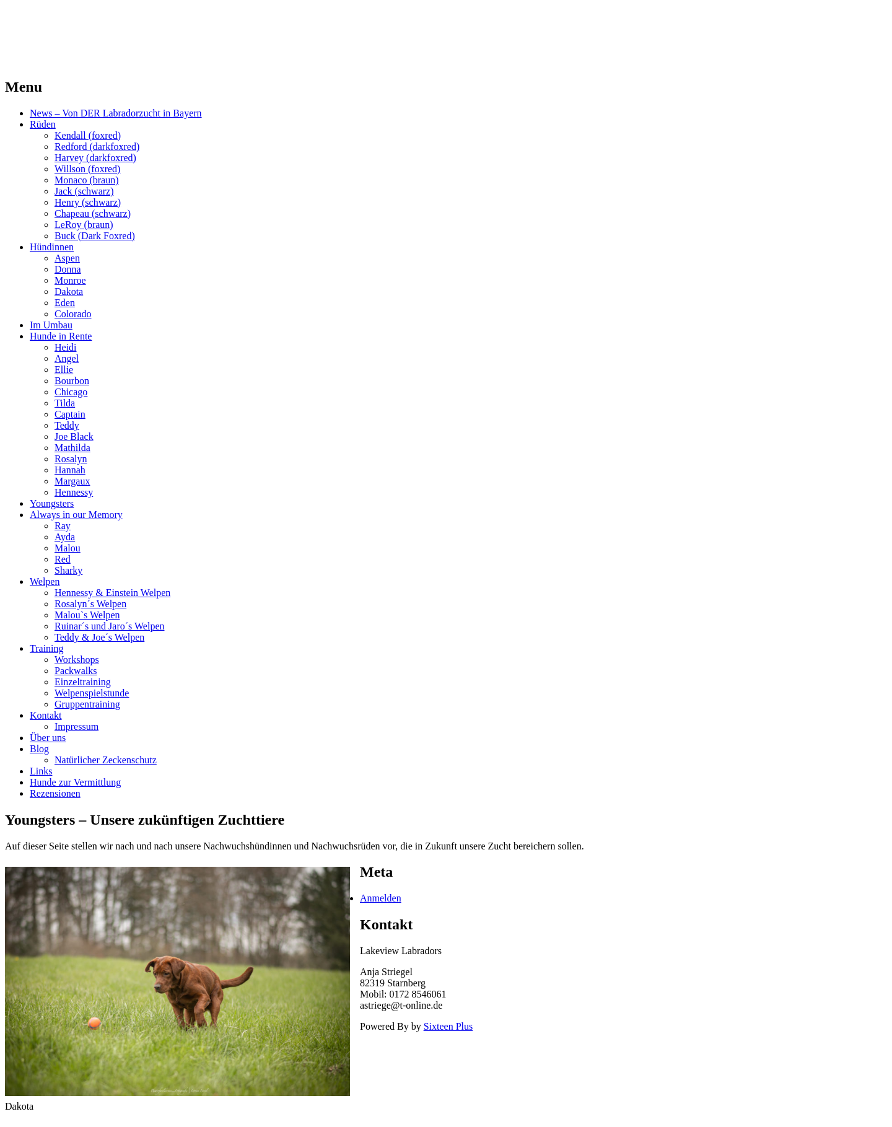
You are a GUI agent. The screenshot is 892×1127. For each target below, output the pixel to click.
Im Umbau (51, 325)
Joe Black (74, 436)
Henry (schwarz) (88, 202)
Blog (39, 748)
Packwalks (76, 670)
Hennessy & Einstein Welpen (112, 592)
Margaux (72, 481)
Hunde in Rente (61, 336)
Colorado (73, 314)
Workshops (77, 659)
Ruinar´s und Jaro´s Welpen (110, 626)
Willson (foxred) (87, 169)
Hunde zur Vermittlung (75, 782)
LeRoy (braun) (84, 224)
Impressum (76, 726)
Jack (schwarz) (84, 191)
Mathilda (72, 447)
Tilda (65, 403)
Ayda (65, 537)
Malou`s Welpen (87, 615)
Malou (68, 548)
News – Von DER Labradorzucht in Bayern (116, 113)
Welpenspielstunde (92, 693)
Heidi (66, 347)
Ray (63, 525)
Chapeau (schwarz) (93, 213)
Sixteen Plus (448, 1026)
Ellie (64, 369)
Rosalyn (71, 459)
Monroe (70, 280)
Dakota (69, 291)
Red (63, 559)
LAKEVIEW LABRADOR (119, 24)
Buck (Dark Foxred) (95, 235)
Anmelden (380, 898)
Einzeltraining (83, 682)
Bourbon (72, 380)
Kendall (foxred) (88, 135)
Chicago (71, 392)
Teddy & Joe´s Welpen (99, 637)
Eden (65, 302)
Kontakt (46, 715)
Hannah (70, 470)
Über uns (48, 737)
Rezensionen (55, 793)
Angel (67, 358)
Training (47, 648)
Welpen (44, 581)
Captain (70, 414)
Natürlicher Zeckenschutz (106, 760)
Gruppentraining (87, 704)
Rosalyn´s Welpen (90, 604)
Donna (68, 269)
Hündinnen (52, 247)
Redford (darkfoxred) (97, 146)
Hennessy (74, 492)
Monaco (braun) (87, 180)
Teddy (67, 425)
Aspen (67, 258)
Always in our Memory (76, 514)
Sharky (68, 570)
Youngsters (52, 503)
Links (41, 771)
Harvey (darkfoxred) (95, 157)
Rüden (43, 124)
